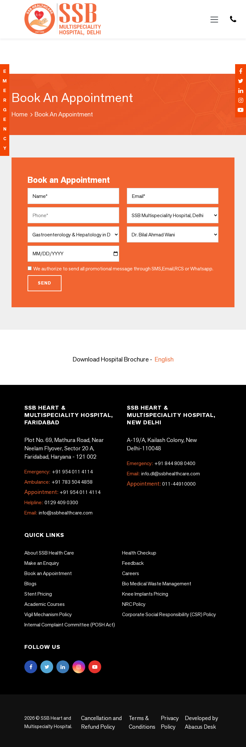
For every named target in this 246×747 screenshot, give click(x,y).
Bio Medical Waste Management (156, 583)
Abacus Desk (200, 726)
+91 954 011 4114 (58, 471)
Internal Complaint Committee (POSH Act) (70, 624)
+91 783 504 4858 (58, 482)
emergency (5, 109)
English (164, 359)
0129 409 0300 (51, 502)
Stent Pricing (38, 593)
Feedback (133, 563)
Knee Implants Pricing (145, 593)
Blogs (30, 583)
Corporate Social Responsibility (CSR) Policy (169, 614)
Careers (130, 573)
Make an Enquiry (41, 563)
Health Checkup (139, 552)
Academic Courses (44, 604)
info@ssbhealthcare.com (58, 512)
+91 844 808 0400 (161, 463)
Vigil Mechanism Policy (48, 614)
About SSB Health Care (49, 552)
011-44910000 (179, 483)
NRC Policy (133, 604)
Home (20, 114)
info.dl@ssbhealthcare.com (163, 473)
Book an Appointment (48, 573)
